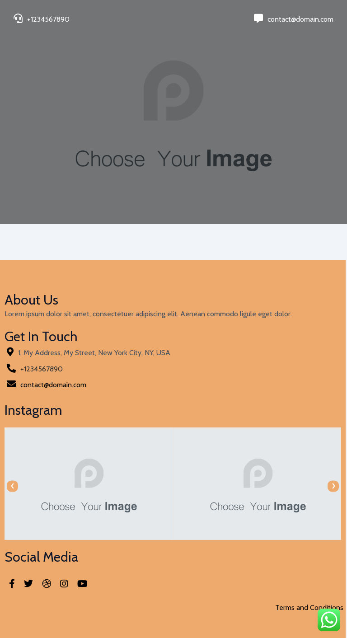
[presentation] (12, 486)
